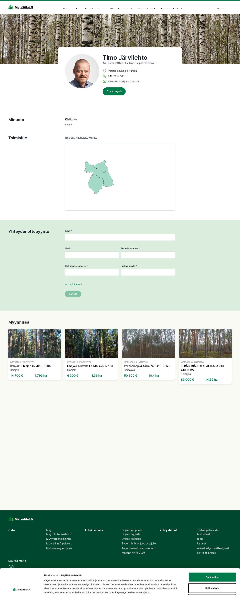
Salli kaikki (212, 551)
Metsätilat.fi (204, 534)
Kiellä (212, 573)
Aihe (68, 231)
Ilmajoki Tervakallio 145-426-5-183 (90, 366)
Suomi (222, 7)
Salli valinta (212, 562)
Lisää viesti (73, 284)
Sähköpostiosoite (76, 266)
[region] (120, 177)
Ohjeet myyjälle (131, 534)
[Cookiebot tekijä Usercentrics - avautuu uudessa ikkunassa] (21, 588)
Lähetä (73, 293)
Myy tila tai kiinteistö (59, 534)
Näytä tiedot (178, 588)
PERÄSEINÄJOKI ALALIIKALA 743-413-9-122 (203, 368)
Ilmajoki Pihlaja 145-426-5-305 (30, 366)
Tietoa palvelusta (172, 7)
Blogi (200, 538)
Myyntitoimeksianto (58, 538)
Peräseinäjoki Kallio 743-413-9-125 (147, 366)
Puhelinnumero (130, 248)
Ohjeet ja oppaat (121, 7)
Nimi (68, 248)
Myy (77, 7)
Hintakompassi (95, 7)
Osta (66, 7)
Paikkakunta (129, 266)
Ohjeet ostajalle (131, 538)
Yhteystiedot (146, 7)
